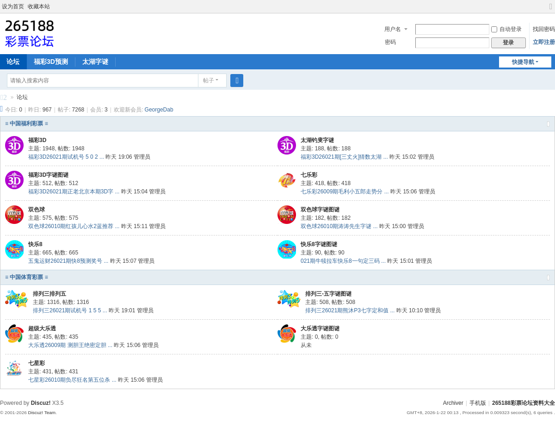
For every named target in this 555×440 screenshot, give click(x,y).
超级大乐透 (42, 328)
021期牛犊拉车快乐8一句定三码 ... (343, 261)
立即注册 (544, 42)
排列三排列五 (49, 294)
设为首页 (13, 6)
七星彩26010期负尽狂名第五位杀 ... (72, 380)
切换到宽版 (551, 10)
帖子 (208, 80)
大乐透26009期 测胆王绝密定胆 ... (70, 345)
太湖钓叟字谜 (317, 140)
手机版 (477, 403)
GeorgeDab (159, 109)
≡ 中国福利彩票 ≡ (26, 123)
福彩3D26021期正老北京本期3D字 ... (73, 191)
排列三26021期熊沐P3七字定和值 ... (350, 310)
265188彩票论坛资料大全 (3, 98)
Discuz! (41, 403)
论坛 (22, 97)
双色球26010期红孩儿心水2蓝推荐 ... (73, 226)
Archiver (453, 403)
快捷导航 (523, 62)
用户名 (392, 29)
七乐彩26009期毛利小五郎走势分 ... (345, 191)
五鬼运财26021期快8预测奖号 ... (68, 261)
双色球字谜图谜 (320, 209)
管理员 (142, 157)
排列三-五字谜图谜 (328, 294)
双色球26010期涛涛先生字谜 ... (339, 226)
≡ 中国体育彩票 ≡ (26, 277)
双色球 (36, 209)
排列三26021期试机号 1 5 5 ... (70, 310)
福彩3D (37, 140)
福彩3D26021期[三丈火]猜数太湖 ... (344, 157)
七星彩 (36, 363)
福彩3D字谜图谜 (48, 175)
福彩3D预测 (51, 61)
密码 (390, 42)
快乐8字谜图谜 (319, 244)
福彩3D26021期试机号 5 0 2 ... (66, 157)
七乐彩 (309, 175)
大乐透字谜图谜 (320, 328)
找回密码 (544, 29)
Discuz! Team (42, 412)
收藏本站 (39, 6)
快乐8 (35, 244)
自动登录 (506, 29)
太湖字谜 (95, 61)
